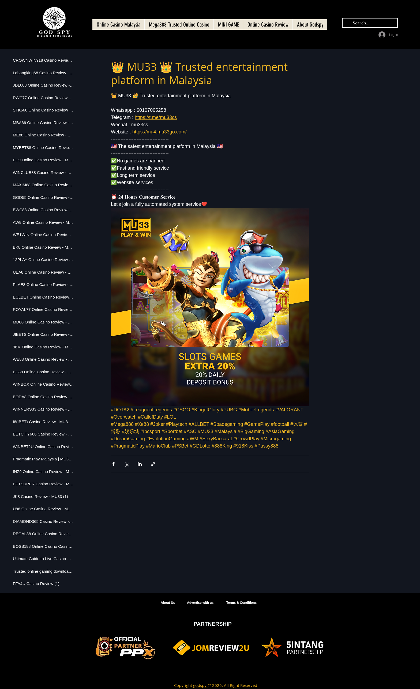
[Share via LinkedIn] (139, 464)
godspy (200, 685)
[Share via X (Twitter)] (126, 464)
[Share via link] (152, 464)
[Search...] (369, 23)
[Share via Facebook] (113, 464)
